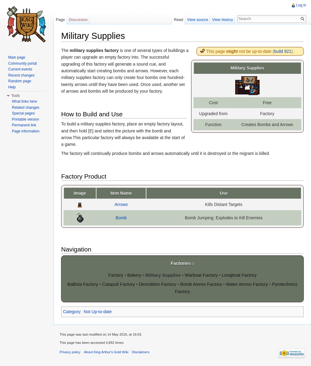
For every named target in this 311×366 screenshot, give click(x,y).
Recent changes (21, 75)
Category (71, 311)
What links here (24, 101)
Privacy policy (70, 352)
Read (178, 19)
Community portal (22, 63)
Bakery (134, 275)
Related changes (25, 107)
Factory (115, 275)
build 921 (283, 51)
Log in (301, 5)
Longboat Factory (239, 275)
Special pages (23, 113)
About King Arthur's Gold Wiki (106, 352)
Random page (19, 81)
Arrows (121, 204)
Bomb (121, 217)
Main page (16, 57)
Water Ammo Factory (247, 284)
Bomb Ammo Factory (201, 284)
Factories (180, 263)
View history (222, 19)
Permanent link (24, 125)
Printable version (25, 119)
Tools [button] (15, 96)
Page (60, 19)
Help (12, 87)
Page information (26, 131)
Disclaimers (140, 352)
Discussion (78, 19)
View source (197, 19)
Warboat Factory (201, 275)
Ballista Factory (83, 284)
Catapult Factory (118, 284)
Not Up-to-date (98, 311)
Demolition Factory (157, 284)
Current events (20, 69)
